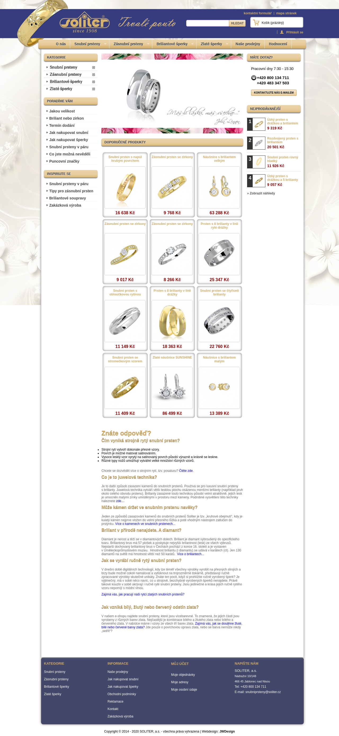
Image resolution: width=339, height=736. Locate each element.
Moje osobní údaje (184, 689)
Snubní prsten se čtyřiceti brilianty (219, 292)
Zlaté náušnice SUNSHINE (172, 357)
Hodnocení (278, 44)
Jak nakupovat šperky (68, 140)
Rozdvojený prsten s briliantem (282, 143)
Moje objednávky (183, 675)
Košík (273, 23)
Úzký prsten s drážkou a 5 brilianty (282, 180)
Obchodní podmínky (122, 694)
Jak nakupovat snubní (68, 132)
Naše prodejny (247, 44)
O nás (61, 44)
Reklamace (115, 701)
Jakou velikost (62, 111)
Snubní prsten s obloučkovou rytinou (125, 292)
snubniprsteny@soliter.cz (263, 692)
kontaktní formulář (257, 13)
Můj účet (180, 664)
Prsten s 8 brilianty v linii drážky (172, 292)
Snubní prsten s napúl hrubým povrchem (125, 159)
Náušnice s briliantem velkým (219, 159)
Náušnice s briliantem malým (219, 359)
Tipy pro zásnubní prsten (71, 191)
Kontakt (113, 709)
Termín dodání (61, 125)
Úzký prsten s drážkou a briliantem (282, 124)
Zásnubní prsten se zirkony (172, 157)
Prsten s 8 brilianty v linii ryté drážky (219, 225)
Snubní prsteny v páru (68, 147)
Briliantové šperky (173, 45)
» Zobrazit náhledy (261, 193)
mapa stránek (286, 13)
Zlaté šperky (212, 45)
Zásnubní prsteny (129, 45)
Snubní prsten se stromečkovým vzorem (125, 359)
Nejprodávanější (265, 108)
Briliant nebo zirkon (66, 118)
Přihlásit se (294, 32)
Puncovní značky (64, 161)
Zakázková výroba (65, 205)
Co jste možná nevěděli (69, 154)
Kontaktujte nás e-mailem (274, 92)
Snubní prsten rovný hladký (282, 161)
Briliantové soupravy (67, 198)
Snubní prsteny (88, 45)
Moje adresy (179, 682)
